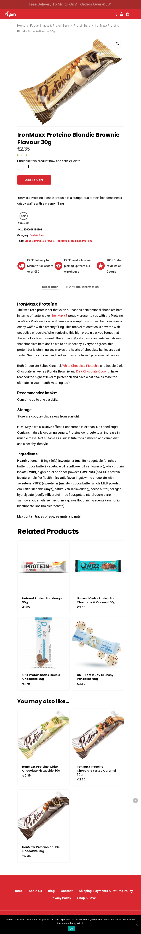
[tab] (50, 287)
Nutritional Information (82, 287)
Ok (71, 928)
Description (50, 287)
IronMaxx (61, 240)
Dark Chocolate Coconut (93, 371)
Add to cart (34, 180)
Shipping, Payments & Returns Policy (106, 891)
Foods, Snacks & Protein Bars (49, 25)
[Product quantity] (28, 167)
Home (21, 25)
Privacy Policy (60, 898)
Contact (67, 891)
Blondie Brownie (34, 240)
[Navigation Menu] (134, 14)
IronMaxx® (60, 315)
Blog (51, 891)
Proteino (87, 240)
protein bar (74, 240)
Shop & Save (86, 898)
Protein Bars (82, 25)
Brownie (50, 240)
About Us (35, 891)
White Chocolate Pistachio (80, 366)
